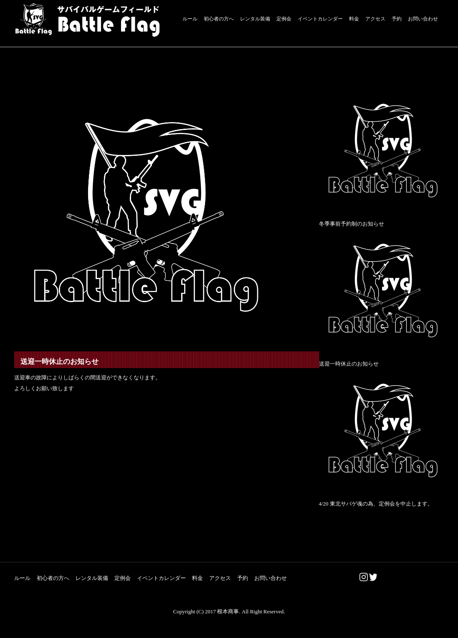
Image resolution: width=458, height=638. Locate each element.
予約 (397, 19)
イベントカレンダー (320, 19)
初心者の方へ (219, 19)
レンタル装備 (255, 19)
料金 (354, 19)
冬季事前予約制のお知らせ (351, 224)
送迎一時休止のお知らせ (349, 364)
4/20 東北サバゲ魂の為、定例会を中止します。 (376, 504)
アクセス (375, 19)
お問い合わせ (423, 19)
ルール (189, 19)
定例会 (283, 19)
